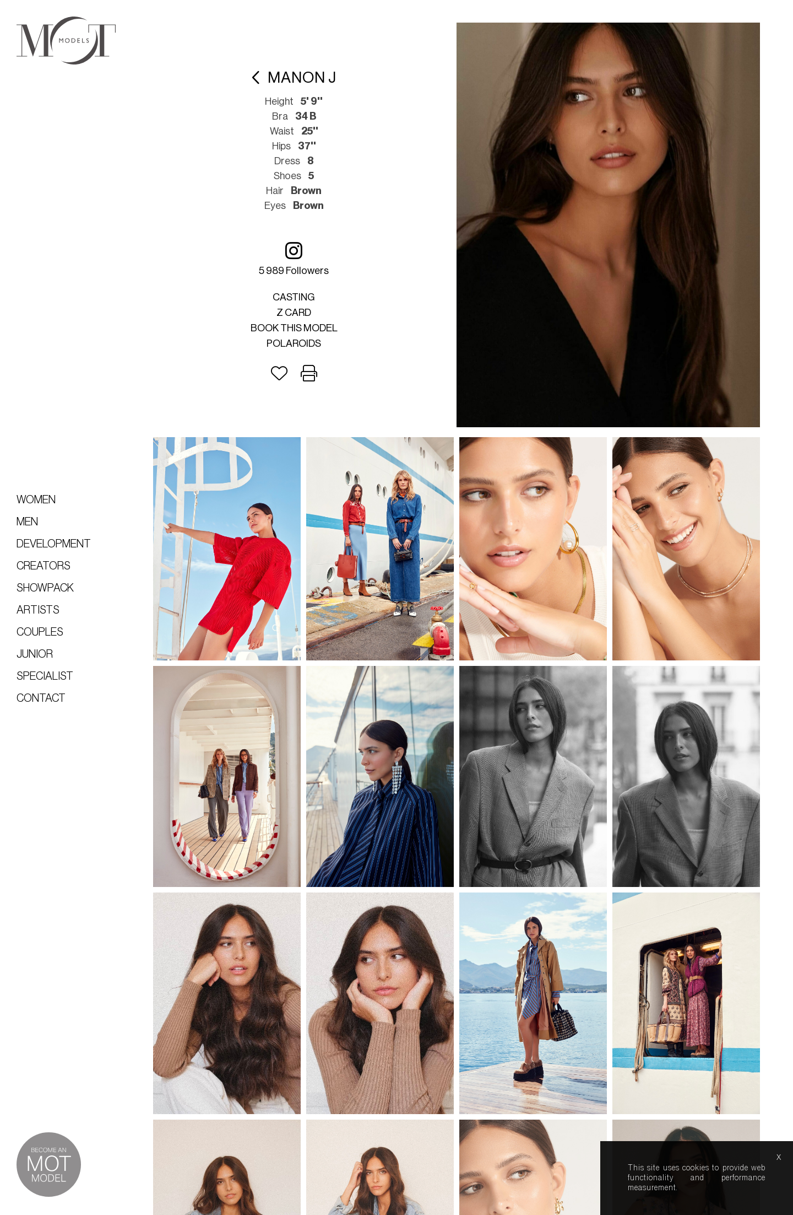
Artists (38, 610)
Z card (298, 310)
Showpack (45, 588)
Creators (43, 566)
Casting (299, 294)
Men (27, 522)
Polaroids (298, 341)
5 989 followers (299, 255)
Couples (40, 632)
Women (36, 500)
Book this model (299, 325)
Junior (35, 654)
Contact (41, 698)
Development (54, 544)
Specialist (45, 676)
